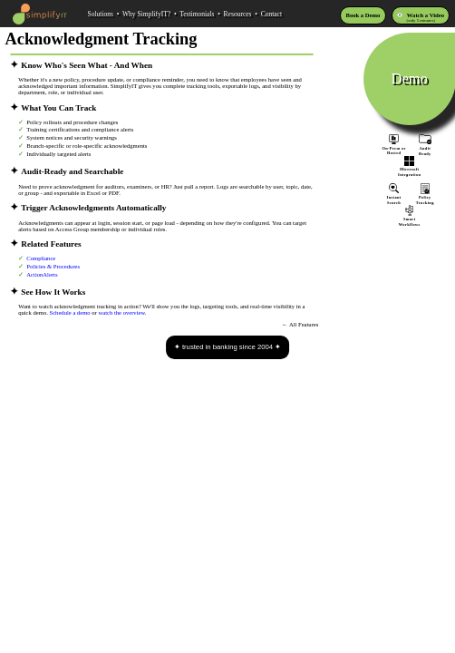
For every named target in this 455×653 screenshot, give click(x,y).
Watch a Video (425, 15)
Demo (410, 78)
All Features (304, 324)
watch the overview (121, 312)
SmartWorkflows (409, 219)
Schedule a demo (70, 312)
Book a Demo (363, 15)
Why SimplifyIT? (146, 14)
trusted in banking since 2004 (227, 347)
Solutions (99, 14)
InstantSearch (394, 197)
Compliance (40, 258)
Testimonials (196, 14)
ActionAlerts (41, 274)
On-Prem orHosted (394, 144)
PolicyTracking (425, 197)
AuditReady (425, 148)
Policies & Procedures (53, 266)
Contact (271, 14)
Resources (238, 14)
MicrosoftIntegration (409, 169)
